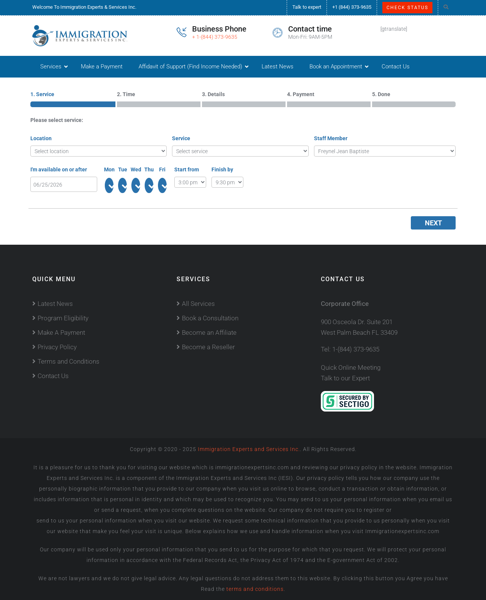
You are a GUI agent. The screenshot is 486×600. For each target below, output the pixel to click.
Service (181, 138)
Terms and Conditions (68, 361)
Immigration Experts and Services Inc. (249, 449)
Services (51, 66)
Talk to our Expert (345, 378)
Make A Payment (61, 332)
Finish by (222, 169)
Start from (186, 169)
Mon (109, 169)
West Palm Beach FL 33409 (359, 332)
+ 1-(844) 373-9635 (214, 37)
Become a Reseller (208, 347)
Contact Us (396, 66)
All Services (198, 303)
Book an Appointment (335, 66)
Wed (136, 169)
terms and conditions (254, 589)
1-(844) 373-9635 (355, 349)
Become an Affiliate (209, 332)
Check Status (407, 7)
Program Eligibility (63, 318)
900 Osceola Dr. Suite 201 (357, 322)
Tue (122, 169)
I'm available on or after (58, 169)
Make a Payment (102, 66)
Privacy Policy (57, 347)
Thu (149, 169)
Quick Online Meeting (350, 367)
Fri (162, 169)
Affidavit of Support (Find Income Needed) (190, 66)
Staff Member (330, 138)
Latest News (277, 66)
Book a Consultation (210, 318)
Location (41, 138)
